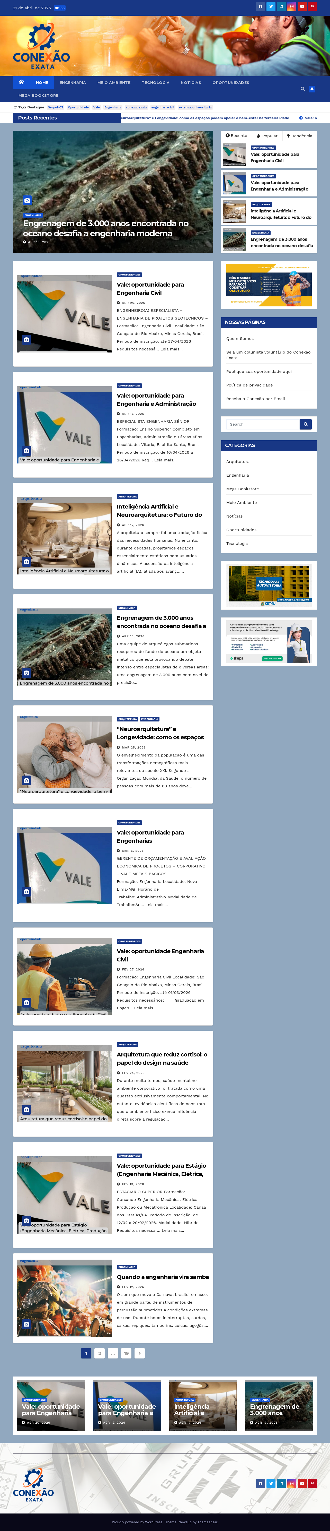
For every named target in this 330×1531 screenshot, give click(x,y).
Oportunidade (78, 107)
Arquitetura (261, 204)
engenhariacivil (162, 107)
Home (42, 82)
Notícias (191, 82)
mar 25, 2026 (134, 747)
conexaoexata (136, 107)
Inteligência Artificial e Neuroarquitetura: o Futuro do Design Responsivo (159, 515)
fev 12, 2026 (133, 1287)
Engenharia (73, 82)
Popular (267, 135)
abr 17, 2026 (133, 414)
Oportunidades (230, 82)
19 (126, 1353)
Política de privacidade (249, 385)
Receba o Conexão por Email (255, 398)
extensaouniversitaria (195, 107)
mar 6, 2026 (133, 851)
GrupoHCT (56, 107)
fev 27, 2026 (133, 969)
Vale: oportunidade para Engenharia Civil (51, 1413)
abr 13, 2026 (46, 242)
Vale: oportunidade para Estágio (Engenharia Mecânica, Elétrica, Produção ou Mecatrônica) (161, 1174)
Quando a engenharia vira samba (163, 1277)
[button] (303, 89)
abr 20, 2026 (133, 303)
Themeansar (207, 1522)
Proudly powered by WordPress (138, 1522)
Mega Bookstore (38, 95)
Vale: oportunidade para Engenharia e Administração (127, 1413)
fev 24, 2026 (133, 1073)
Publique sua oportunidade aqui (259, 371)
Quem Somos (240, 338)
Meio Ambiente (114, 82)
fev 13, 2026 (133, 1184)
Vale (96, 107)
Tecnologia (156, 82)
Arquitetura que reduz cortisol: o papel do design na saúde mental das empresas (162, 1062)
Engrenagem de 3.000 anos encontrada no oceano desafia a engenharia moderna (112, 228)
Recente (236, 135)
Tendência (300, 135)
